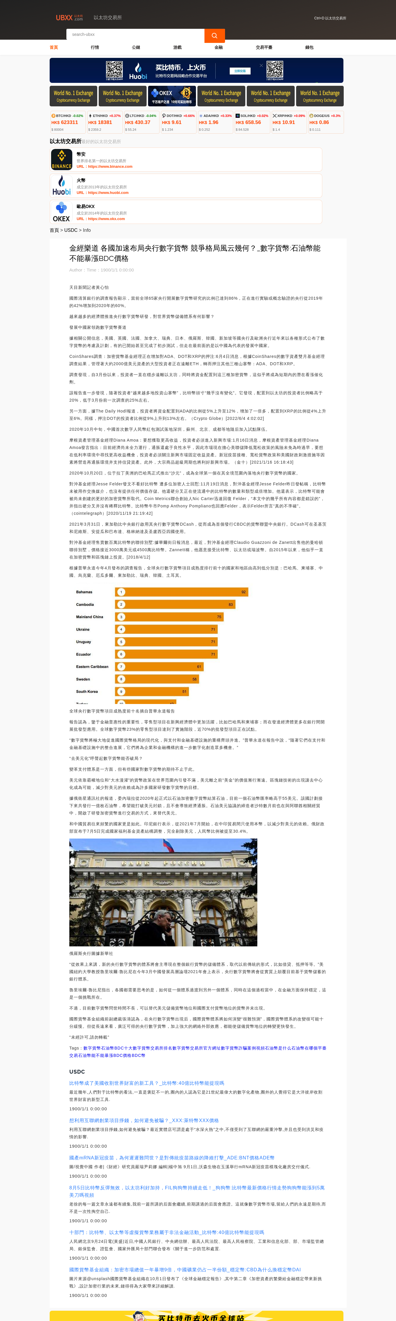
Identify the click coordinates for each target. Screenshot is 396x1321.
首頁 (54, 43)
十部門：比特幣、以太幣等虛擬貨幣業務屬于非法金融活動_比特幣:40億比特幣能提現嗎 (166, 1180)
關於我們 (145, 1286)
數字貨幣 (92, 996)
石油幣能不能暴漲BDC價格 (105, 1003)
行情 (95, 43)
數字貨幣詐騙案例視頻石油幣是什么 (256, 996)
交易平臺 (264, 43)
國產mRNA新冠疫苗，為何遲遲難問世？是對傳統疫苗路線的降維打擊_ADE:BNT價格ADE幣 (172, 1106)
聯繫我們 (116, 1286)
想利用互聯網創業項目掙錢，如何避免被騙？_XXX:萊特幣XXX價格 (144, 1068)
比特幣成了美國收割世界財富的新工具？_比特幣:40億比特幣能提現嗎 (146, 1031)
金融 (218, 43)
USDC (71, 178)
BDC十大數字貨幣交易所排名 (143, 996)
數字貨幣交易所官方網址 (196, 996)
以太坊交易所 (149, 1314)
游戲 (177, 43)
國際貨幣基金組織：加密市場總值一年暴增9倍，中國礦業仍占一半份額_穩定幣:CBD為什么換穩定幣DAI (185, 1218)
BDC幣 (139, 1003)
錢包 (309, 43)
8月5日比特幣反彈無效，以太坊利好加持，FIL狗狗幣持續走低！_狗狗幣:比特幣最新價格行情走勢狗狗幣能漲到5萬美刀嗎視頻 (197, 1140)
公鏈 (136, 43)
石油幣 (107, 996)
